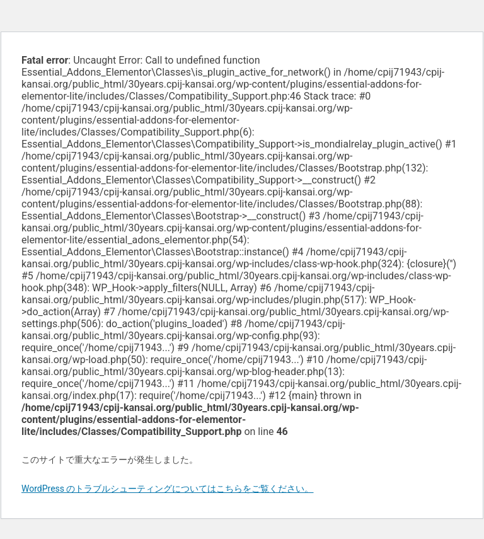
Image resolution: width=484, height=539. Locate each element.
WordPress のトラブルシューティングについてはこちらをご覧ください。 (167, 489)
